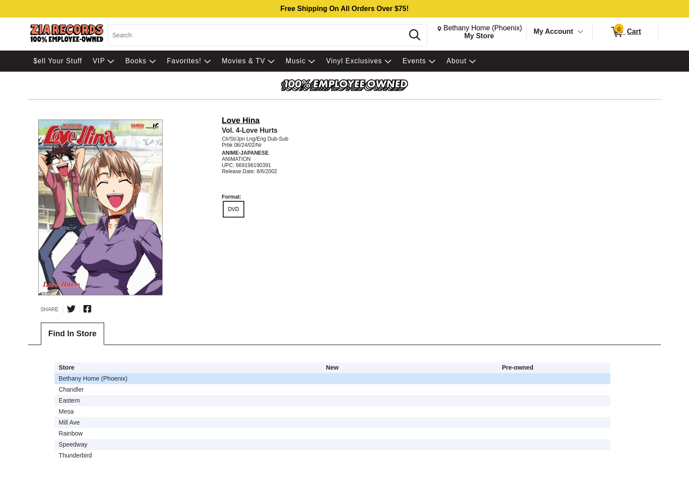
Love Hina (241, 120)
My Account (553, 31)
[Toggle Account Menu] (580, 32)
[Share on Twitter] (71, 309)
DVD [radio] (233, 209)
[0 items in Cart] (625, 32)
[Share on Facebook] (87, 309)
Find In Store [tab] (72, 333)
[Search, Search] (257, 35)
